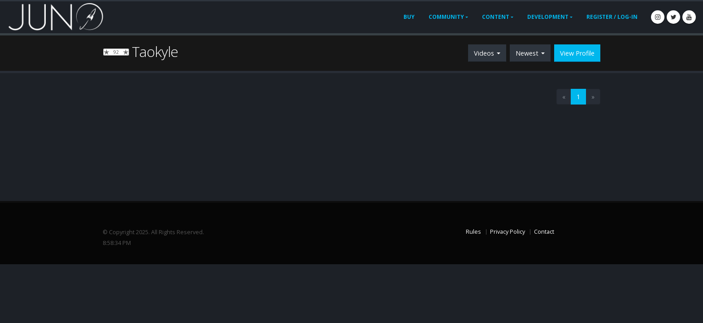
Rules (473, 232)
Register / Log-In (612, 17)
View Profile (577, 53)
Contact (544, 232)
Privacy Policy (507, 232)
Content (495, 17)
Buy (409, 17)
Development (547, 17)
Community (446, 17)
